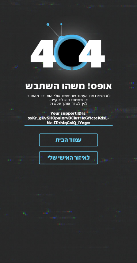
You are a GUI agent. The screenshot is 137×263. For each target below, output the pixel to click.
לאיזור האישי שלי (68, 158)
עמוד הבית (68, 140)
